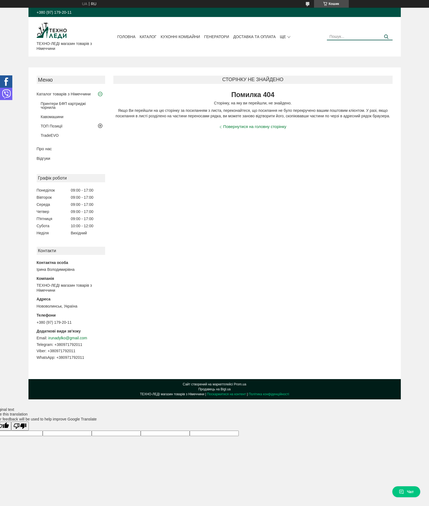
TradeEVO (50, 135)
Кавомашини (52, 117)
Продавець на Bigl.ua (214, 389)
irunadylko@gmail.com (67, 338)
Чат (406, 491)
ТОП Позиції (52, 126)
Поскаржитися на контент (226, 394)
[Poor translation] (20, 426)
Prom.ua (240, 384)
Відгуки (43, 158)
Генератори (216, 37)
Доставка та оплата (254, 37)
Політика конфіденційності (269, 394)
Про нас (44, 148)
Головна (126, 37)
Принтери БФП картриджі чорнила (63, 105)
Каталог (148, 37)
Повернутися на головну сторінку (254, 126)
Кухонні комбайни (180, 37)
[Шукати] (386, 36)
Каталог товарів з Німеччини (64, 94)
